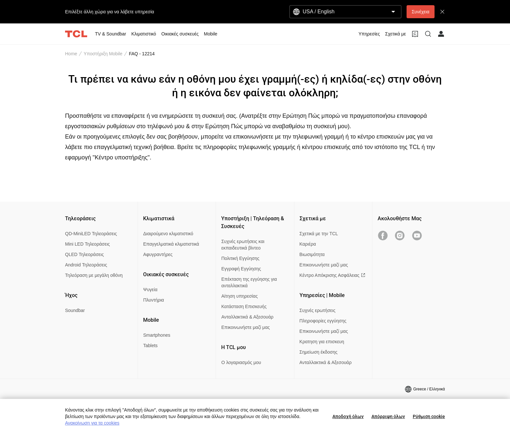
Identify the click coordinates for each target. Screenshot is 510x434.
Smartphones (156, 335)
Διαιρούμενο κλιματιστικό (168, 233)
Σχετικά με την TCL (319, 233)
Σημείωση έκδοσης (319, 352)
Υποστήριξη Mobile (103, 53)
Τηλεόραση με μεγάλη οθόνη (94, 275)
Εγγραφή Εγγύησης (241, 268)
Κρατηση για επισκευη (322, 341)
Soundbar (75, 310)
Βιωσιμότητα (312, 254)
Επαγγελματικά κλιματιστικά (171, 244)
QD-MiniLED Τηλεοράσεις (91, 233)
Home (71, 53)
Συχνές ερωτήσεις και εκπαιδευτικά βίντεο (242, 245)
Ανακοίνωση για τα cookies (92, 423)
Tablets (150, 345)
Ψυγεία (150, 289)
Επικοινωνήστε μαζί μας (245, 327)
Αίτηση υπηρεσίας (239, 296)
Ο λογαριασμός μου (241, 362)
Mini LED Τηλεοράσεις (87, 244)
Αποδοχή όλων (348, 416)
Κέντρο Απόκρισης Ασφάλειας (332, 275)
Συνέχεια (420, 11)
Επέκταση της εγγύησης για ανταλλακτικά (249, 282)
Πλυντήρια (153, 300)
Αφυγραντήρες (157, 254)
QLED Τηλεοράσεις (84, 254)
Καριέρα (308, 244)
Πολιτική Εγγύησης (240, 258)
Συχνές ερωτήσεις (318, 310)
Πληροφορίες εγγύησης (323, 320)
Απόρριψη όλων (388, 416)
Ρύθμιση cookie (429, 416)
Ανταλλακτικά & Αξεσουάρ (247, 316)
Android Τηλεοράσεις (86, 264)
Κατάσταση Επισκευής (243, 306)
